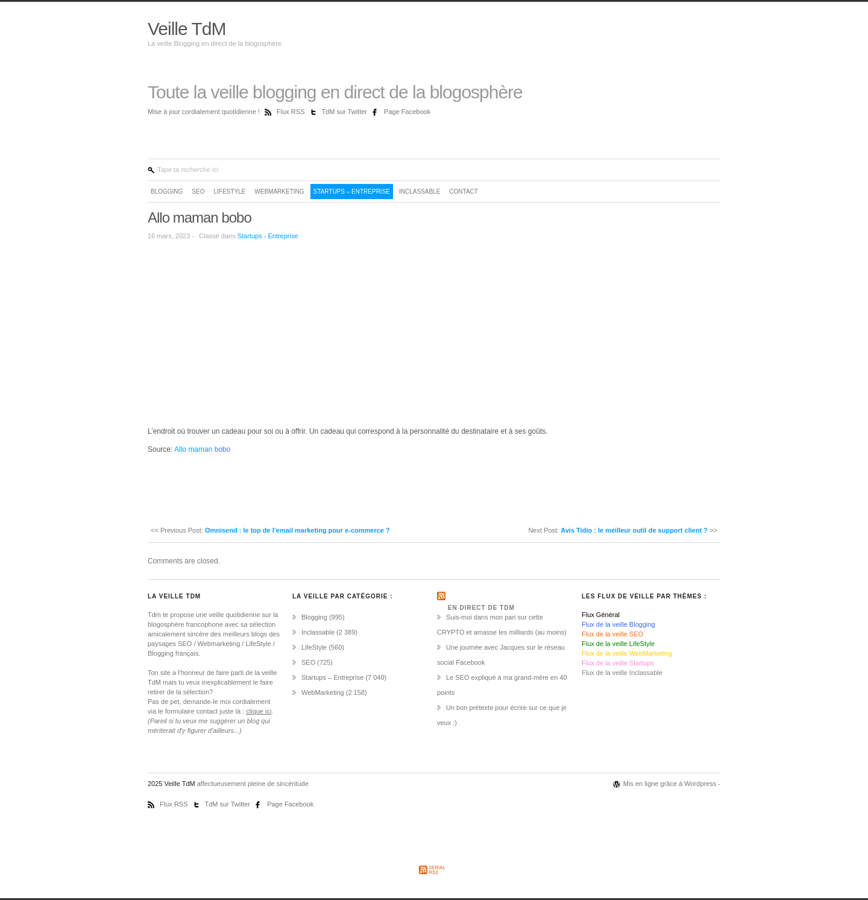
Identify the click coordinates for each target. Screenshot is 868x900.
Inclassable (419, 191)
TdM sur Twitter (345, 111)
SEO (198, 191)
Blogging (167, 191)
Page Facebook (407, 111)
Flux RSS (292, 111)
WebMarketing (279, 191)
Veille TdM (187, 29)
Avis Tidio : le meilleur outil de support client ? (634, 530)
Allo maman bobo (199, 217)
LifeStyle (229, 191)
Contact (463, 191)
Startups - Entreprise (267, 235)
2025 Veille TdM (172, 783)
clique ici (258, 711)
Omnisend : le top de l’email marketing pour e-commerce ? (297, 530)
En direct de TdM (481, 607)
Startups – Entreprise (351, 191)
